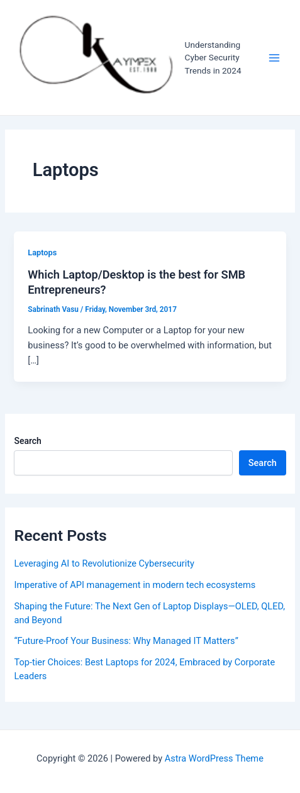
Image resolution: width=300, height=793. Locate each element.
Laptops (42, 252)
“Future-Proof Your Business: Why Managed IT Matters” (126, 640)
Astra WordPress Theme (214, 758)
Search (27, 441)
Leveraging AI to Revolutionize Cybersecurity (104, 563)
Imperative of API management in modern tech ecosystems (134, 585)
